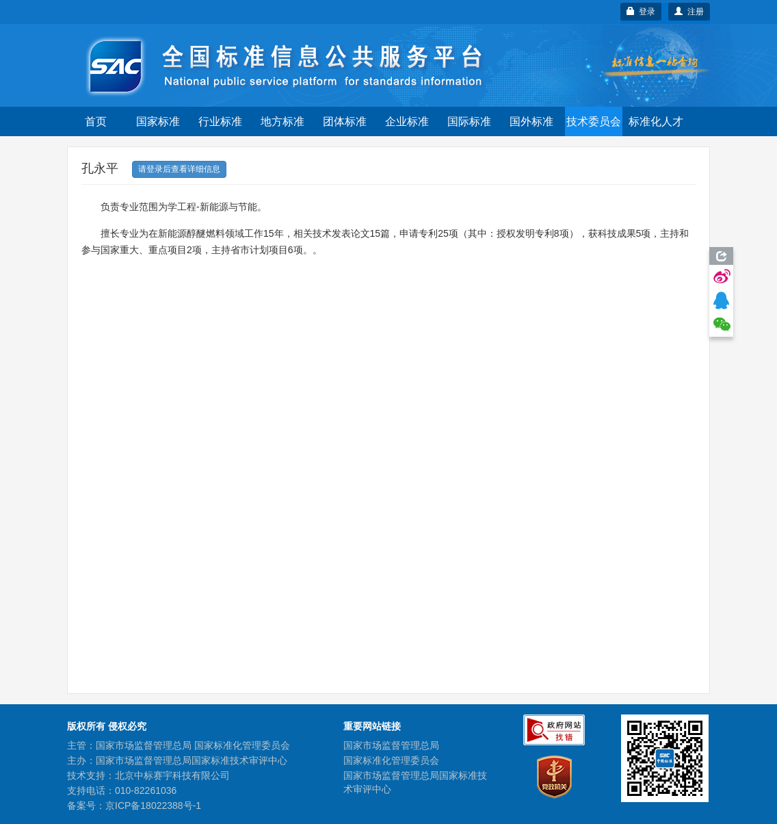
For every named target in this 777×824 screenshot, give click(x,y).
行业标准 (220, 121)
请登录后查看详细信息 (179, 169)
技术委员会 (593, 121)
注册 (689, 11)
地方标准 (282, 121)
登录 (641, 11)
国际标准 (469, 121)
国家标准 (158, 121)
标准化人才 (656, 121)
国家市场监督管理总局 (391, 745)
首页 (96, 121)
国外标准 (531, 121)
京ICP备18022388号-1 (153, 805)
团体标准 (345, 121)
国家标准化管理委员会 (391, 760)
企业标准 (407, 121)
